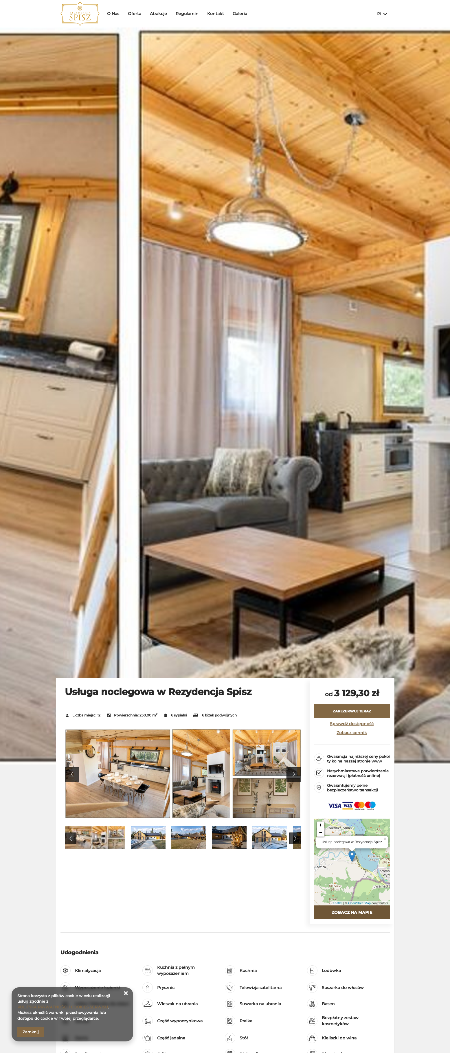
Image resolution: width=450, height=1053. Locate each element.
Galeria (241, 13)
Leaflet (337, 903)
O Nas (115, 13)
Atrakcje (159, 13)
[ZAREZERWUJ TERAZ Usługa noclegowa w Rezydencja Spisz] (352, 711)
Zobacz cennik (352, 732)
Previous (72, 774)
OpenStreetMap (359, 903)
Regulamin (188, 13)
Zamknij (31, 1032)
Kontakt (217, 13)
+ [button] (320, 825)
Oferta (136, 13)
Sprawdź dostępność (352, 723)
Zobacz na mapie (352, 912)
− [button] (320, 832)
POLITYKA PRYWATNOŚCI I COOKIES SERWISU (62, 1007)
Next (293, 774)
